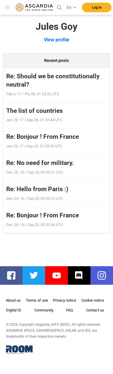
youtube (59, 275)
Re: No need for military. (40, 162)
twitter (36, 275)
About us (13, 300)
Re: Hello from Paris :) (37, 189)
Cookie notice (92, 300)
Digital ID (13, 310)
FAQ (69, 310)
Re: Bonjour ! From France (42, 136)
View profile (56, 40)
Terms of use (37, 300)
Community (43, 310)
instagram (104, 275)
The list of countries (34, 110)
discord (82, 275)
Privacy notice (64, 300)
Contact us (95, 310)
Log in (97, 7)
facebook (14, 275)
